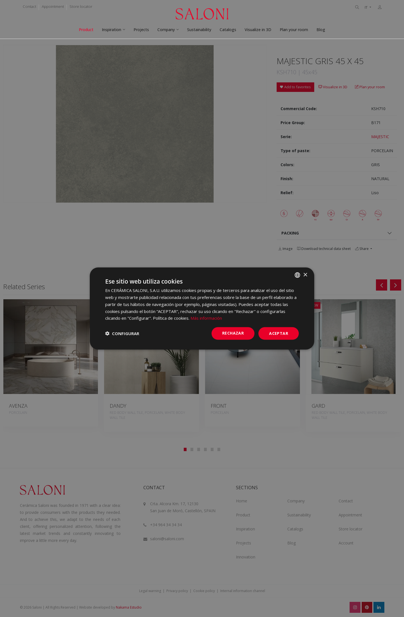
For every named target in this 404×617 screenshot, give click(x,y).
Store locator (81, 6)
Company (166, 29)
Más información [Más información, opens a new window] (206, 318)
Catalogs (228, 29)
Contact (29, 6)
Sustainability (199, 29)
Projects (141, 29)
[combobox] (297, 275)
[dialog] (202, 309)
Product (86, 29)
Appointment (53, 6)
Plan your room (294, 29)
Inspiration (111, 29)
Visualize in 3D (258, 29)
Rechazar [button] (233, 333)
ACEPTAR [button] (278, 333)
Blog (320, 29)
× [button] (305, 275)
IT (366, 7)
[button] (122, 333)
